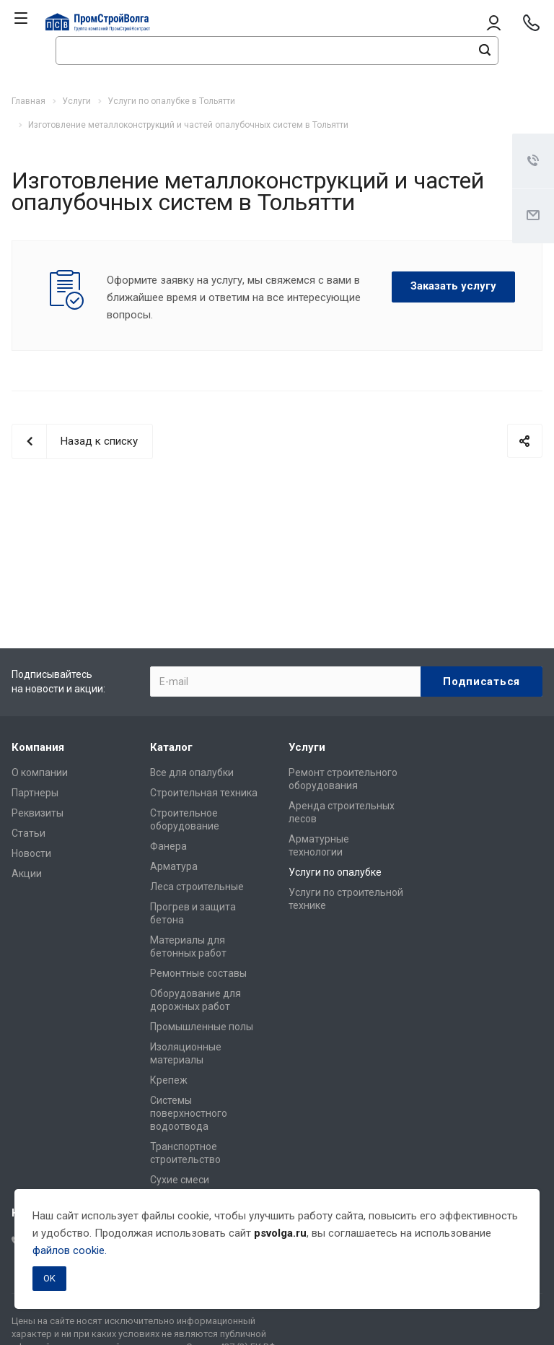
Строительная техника (204, 792)
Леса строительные (197, 886)
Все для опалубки (192, 772)
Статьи (28, 833)
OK (49, 1278)
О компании (40, 772)
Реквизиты (37, 813)
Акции (27, 873)
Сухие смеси (179, 1179)
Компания (38, 747)
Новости (31, 853)
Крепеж (169, 1080)
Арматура (174, 866)
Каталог (171, 747)
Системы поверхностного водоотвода (188, 1113)
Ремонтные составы (198, 973)
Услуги (307, 747)
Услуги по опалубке (335, 872)
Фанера (168, 846)
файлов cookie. (69, 1250)
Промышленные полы (201, 1026)
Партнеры (35, 792)
